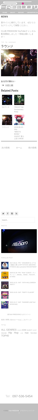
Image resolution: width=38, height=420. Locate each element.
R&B (27, 333)
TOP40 (5, 335)
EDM (24, 330)
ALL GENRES (9, 329)
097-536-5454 (22, 396)
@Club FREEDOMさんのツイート (19, 314)
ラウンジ (7, 46)
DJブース (5, 107)
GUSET (35, 330)
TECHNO (33, 333)
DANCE (19, 330)
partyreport (12, 42)
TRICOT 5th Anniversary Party (19, 109)
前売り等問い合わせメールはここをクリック (16, 320)
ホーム (19, 148)
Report (21, 12)
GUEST (29, 330)
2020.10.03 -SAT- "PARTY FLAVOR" (22, 292)
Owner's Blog (32, 12)
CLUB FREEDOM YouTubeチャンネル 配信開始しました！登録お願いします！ (18, 34)
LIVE (21, 333)
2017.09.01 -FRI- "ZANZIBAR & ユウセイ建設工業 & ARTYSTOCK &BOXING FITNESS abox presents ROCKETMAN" (23, 265)
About (12, 12)
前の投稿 (32, 148)
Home (5, 12)
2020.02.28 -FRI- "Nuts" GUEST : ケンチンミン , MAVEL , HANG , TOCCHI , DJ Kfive (23, 274)
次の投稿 (6, 148)
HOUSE (4, 333)
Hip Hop (13, 332)
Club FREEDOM (14, 410)
